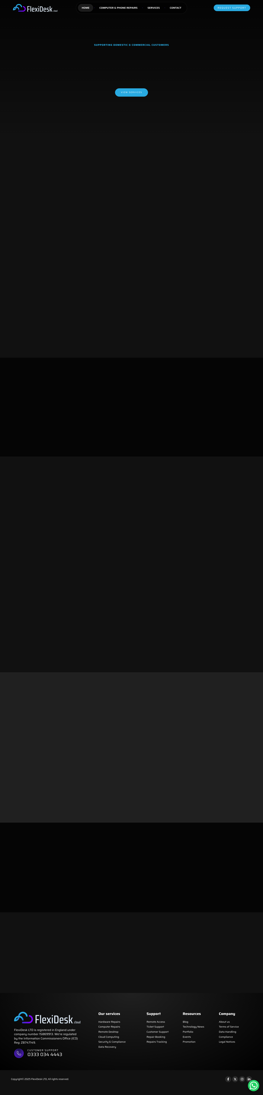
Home (85, 8)
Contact (175, 8)
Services (153, 8)
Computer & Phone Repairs (118, 8)
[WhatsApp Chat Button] (253, 1085)
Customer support (43, 1057)
